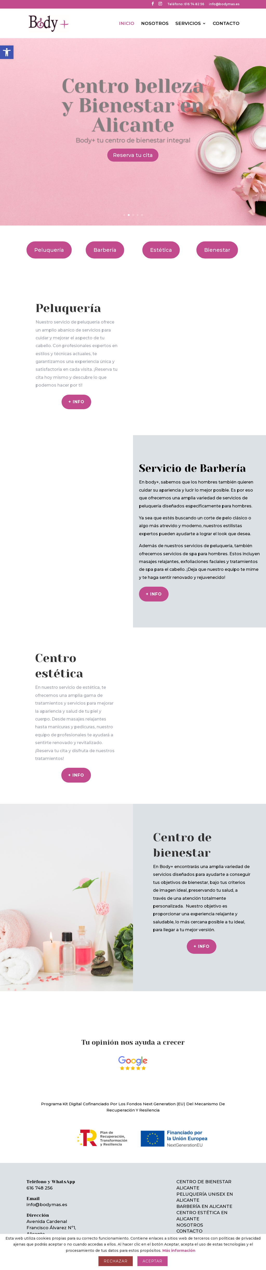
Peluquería (49, 241)
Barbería (105, 241)
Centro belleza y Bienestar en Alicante (133, 96)
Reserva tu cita (133, 146)
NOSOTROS (155, 23)
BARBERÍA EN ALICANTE (204, 1197)
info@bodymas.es (224, 4)
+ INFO (202, 937)
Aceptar (152, 1261)
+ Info (154, 585)
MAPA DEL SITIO (195, 1228)
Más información (178, 1250)
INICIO (126, 23)
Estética (161, 241)
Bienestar (217, 241)
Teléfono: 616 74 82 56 (185, 4)
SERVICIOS (188, 23)
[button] (7, 52)
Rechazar (116, 1261)
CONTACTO (226, 23)
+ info (76, 392)
